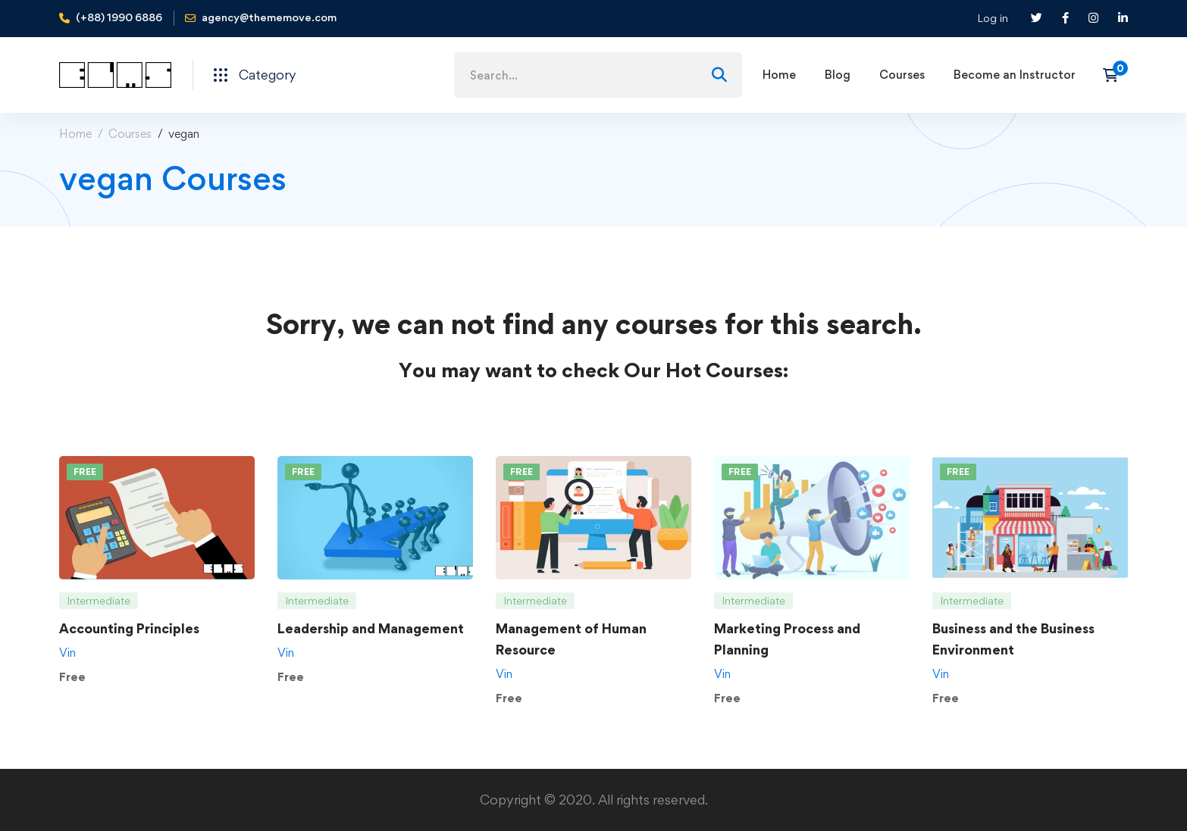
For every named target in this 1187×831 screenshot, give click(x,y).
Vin (67, 652)
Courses (130, 134)
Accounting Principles (129, 628)
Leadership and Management (370, 628)
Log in (992, 17)
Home (75, 134)
